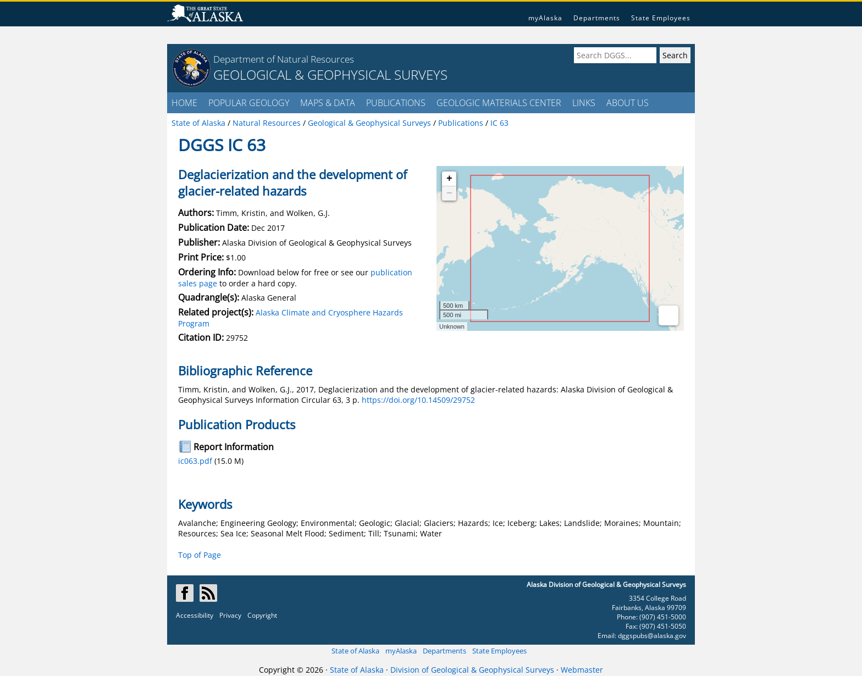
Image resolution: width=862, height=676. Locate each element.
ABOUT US (627, 103)
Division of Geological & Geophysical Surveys (472, 669)
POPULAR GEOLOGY (248, 103)
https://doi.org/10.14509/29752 (418, 400)
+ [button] (449, 178)
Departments (596, 18)
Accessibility (194, 615)
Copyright (262, 615)
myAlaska (545, 18)
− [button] (449, 193)
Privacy (230, 615)
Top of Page (199, 555)
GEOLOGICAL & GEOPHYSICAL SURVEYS (330, 74)
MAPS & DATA (327, 103)
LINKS (583, 103)
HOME (184, 103)
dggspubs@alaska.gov (652, 635)
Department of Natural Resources (283, 59)
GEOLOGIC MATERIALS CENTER (498, 103)
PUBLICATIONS (396, 103)
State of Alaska (355, 651)
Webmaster (582, 669)
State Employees (660, 18)
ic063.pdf (195, 461)
